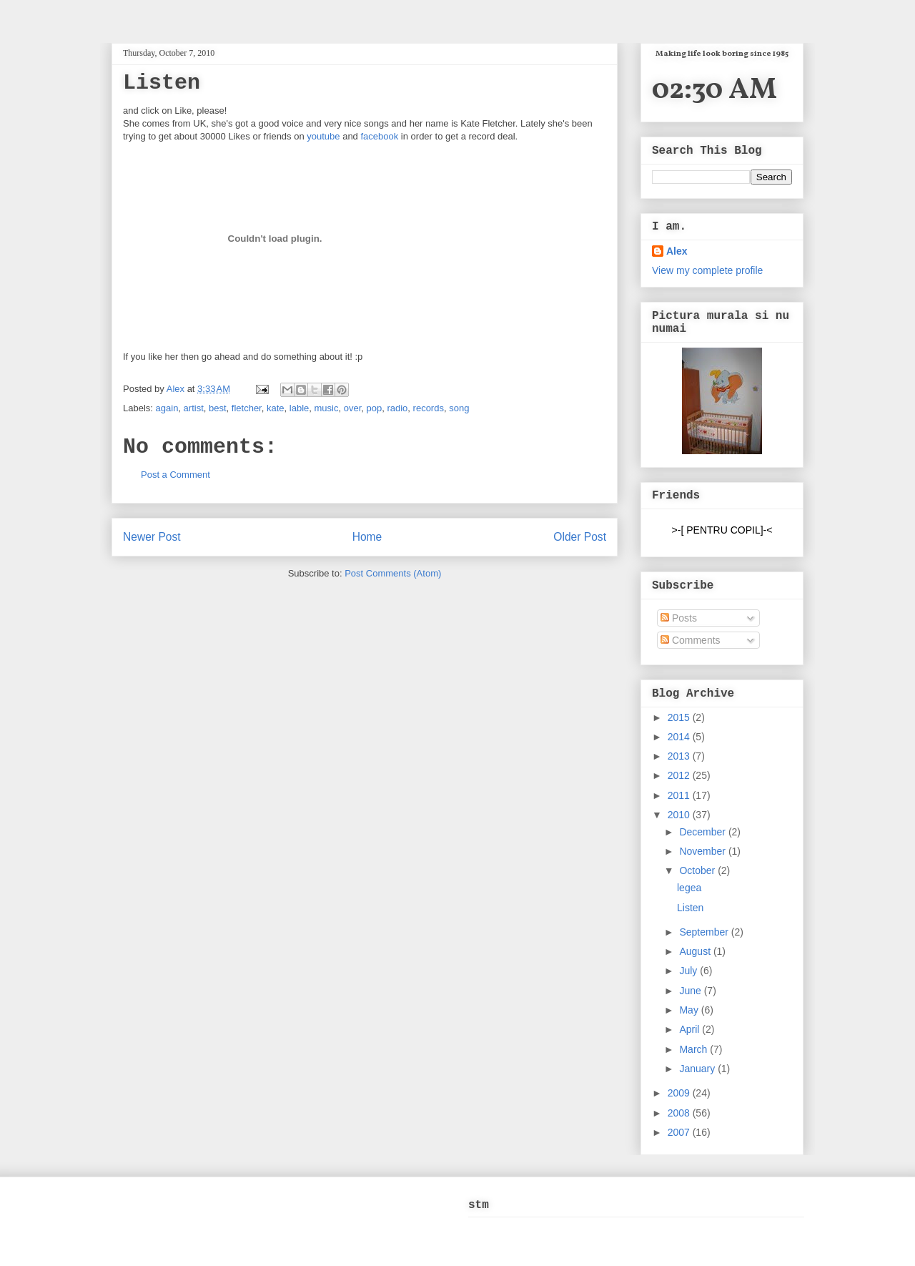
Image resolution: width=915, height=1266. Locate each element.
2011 (680, 795)
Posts (679, 618)
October (698, 870)
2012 (680, 775)
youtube (323, 136)
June (691, 990)
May (690, 1010)
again (167, 408)
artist (194, 408)
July (689, 970)
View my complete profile (707, 270)
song (459, 408)
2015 (680, 717)
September (705, 932)
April (690, 1029)
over (353, 408)
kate (276, 408)
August (696, 951)
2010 (680, 814)
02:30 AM (714, 91)
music (326, 408)
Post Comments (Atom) (393, 573)
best (218, 408)
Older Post (579, 537)
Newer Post (152, 537)
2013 (680, 756)
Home (367, 537)
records (428, 408)
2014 (680, 736)
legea (689, 887)
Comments (691, 640)
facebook (379, 136)
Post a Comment (175, 474)
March (694, 1049)
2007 (680, 1132)
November (703, 851)
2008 (680, 1113)
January (698, 1068)
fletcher (247, 408)
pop (374, 408)
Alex (177, 388)
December (703, 832)
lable (299, 408)
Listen (690, 907)
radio (397, 408)
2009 (680, 1093)
